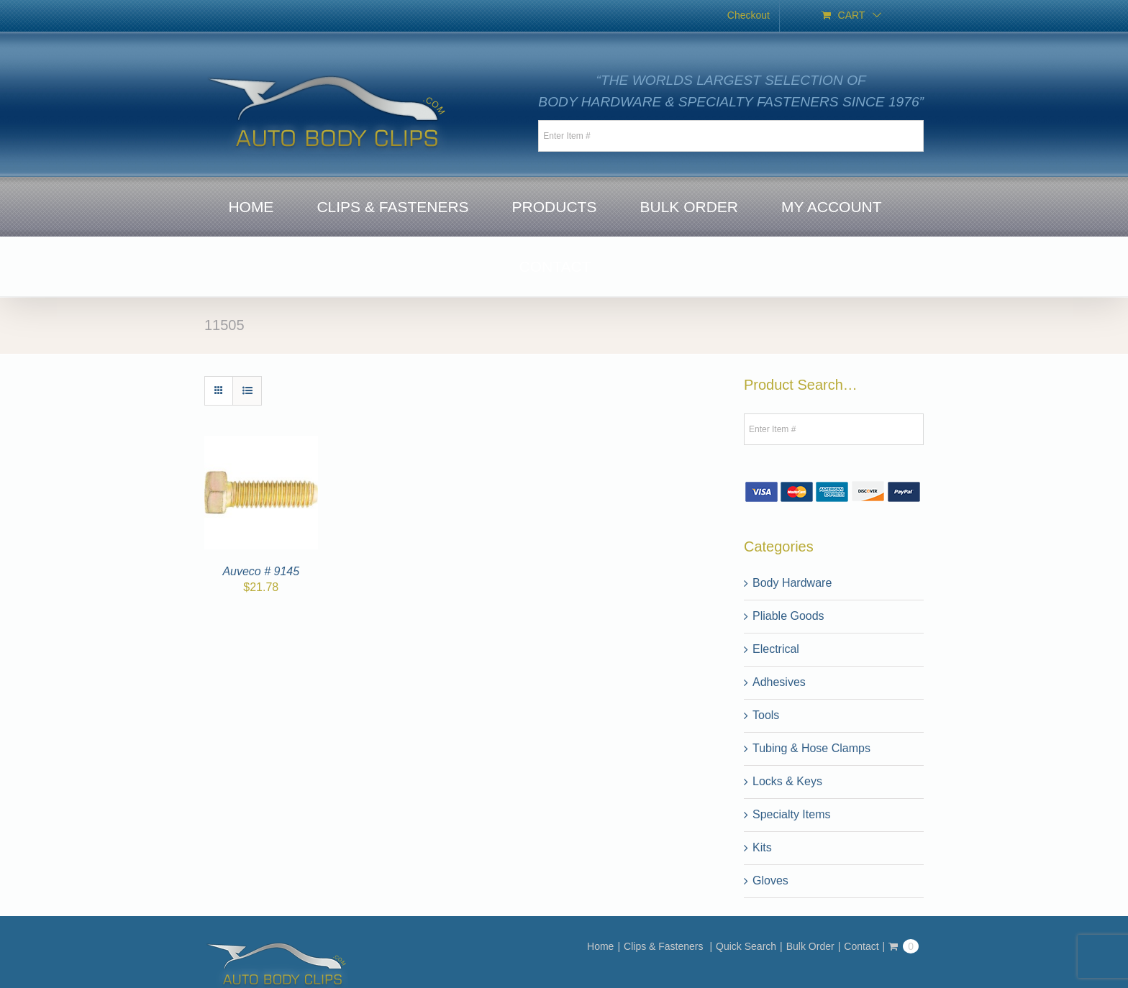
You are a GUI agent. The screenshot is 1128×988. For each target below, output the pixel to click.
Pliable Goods (788, 616)
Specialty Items (791, 814)
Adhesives (779, 682)
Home (600, 946)
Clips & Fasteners (665, 946)
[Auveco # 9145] (261, 444)
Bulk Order (810, 946)
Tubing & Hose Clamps (811, 748)
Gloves (770, 880)
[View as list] (247, 391)
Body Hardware (792, 583)
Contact (861, 946)
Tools (765, 715)
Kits (762, 847)
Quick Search (746, 946)
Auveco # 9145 (260, 571)
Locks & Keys (787, 781)
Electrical (775, 649)
